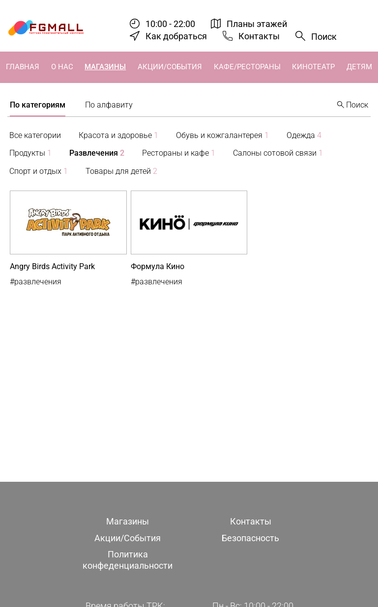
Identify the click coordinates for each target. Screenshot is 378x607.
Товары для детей (121, 171)
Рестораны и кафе (178, 153)
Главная (22, 66)
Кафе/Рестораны (247, 66)
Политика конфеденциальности (128, 560)
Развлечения (96, 153)
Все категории (35, 135)
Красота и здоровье (118, 135)
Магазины (105, 66)
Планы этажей (257, 24)
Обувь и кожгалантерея (222, 135)
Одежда (304, 135)
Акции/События (170, 66)
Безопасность (250, 538)
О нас (62, 66)
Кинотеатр (313, 66)
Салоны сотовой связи (278, 153)
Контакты (259, 36)
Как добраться (176, 36)
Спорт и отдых (38, 171)
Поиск (324, 36)
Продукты (30, 153)
